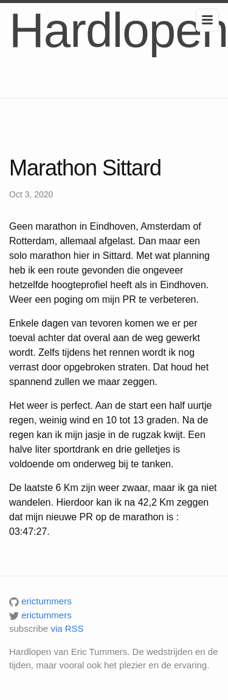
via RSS (66, 628)
